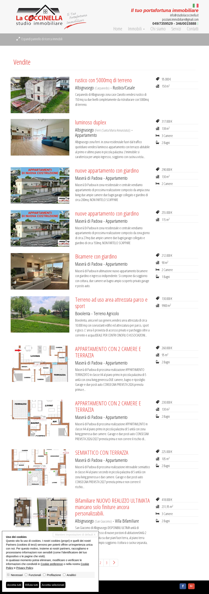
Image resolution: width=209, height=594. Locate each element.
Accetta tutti (14, 584)
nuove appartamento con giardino (107, 170)
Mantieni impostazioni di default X (75, 534)
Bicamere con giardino (96, 256)
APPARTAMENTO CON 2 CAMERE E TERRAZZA (108, 352)
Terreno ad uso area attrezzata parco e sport (111, 302)
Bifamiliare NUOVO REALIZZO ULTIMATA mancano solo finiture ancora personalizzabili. (112, 506)
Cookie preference (52, 564)
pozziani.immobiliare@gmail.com (180, 19)
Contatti (193, 29)
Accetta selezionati (53, 584)
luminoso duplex (90, 122)
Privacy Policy (24, 567)
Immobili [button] (136, 29)
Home (117, 29)
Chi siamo (158, 29)
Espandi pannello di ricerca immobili (39, 39)
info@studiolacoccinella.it (184, 15)
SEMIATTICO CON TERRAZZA (101, 452)
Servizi (176, 29)
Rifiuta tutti (31, 584)
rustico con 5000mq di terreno (103, 80)
